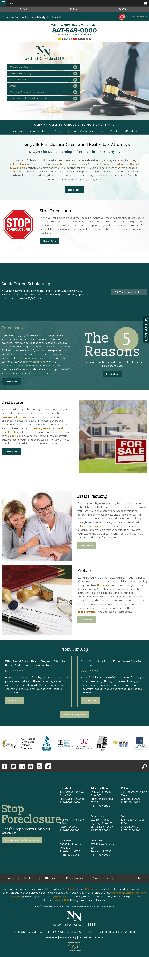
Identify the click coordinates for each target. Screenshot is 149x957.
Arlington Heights (101, 788)
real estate (58, 164)
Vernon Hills (62, 900)
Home (10, 878)
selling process (22, 417)
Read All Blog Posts (74, 714)
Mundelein (60, 896)
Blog (120, 878)
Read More (74, 190)
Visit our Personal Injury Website (34, 98)
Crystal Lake (98, 816)
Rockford (96, 840)
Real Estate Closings (26, 75)
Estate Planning (23, 83)
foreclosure (45, 346)
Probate (18, 90)
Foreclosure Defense (26, 68)
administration (86, 612)
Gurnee (128, 893)
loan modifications (34, 362)
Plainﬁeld (65, 840)
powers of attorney (103, 526)
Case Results (100, 878)
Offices (124, 9)
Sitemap (99, 937)
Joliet (124, 816)
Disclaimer (85, 937)
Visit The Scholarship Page (128, 292)
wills (80, 526)
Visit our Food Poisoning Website (34, 105)
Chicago (126, 788)
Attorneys (50, 878)
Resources (51, 937)
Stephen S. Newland (112, 164)
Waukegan (116, 893)
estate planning (19, 164)
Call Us (24, 9)
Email (74, 9)
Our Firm (29, 878)
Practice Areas (74, 878)
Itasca (63, 816)
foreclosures (79, 164)
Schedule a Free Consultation (22, 840)
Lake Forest (15, 896)
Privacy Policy (68, 937)
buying (6, 417)
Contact (138, 878)
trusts (87, 526)
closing (13, 436)
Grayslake (140, 893)
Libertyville (66, 788)
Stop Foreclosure (133, 16)
